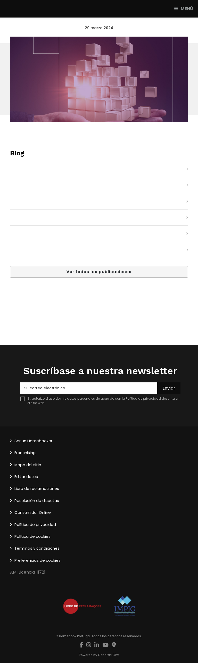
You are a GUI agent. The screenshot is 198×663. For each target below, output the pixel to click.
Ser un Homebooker (33, 440)
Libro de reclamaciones (36, 488)
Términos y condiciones (37, 548)
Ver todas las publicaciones (99, 271)
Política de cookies (32, 536)
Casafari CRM (108, 655)
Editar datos (26, 476)
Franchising (25, 452)
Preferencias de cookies (37, 560)
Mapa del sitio (27, 464)
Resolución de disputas (36, 500)
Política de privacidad (143, 398)
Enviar (169, 388)
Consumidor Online (32, 512)
